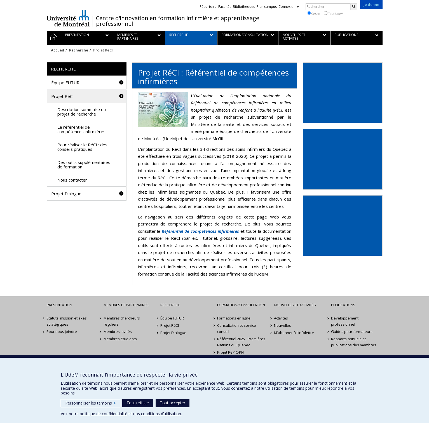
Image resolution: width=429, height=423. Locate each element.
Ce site (313, 13)
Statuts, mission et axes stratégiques (67, 321)
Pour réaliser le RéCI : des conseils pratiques (82, 147)
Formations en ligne (233, 318)
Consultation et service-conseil (237, 328)
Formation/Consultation (241, 304)
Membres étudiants (120, 338)
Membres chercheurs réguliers (122, 321)
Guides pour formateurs (351, 331)
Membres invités (118, 331)
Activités (281, 318)
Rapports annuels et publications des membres (353, 341)
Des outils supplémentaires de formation (83, 164)
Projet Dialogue (66, 193)
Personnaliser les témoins (90, 403)
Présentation (59, 304)
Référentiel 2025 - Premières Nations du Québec (241, 341)
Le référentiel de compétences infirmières (81, 129)
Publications (343, 304)
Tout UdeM (333, 13)
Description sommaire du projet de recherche (81, 112)
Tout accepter (172, 402)
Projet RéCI (62, 96)
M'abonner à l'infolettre (294, 332)
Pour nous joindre (62, 331)
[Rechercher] (353, 6)
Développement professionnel (344, 321)
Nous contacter (72, 180)
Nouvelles (282, 325)
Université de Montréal (68, 18)
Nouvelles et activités (295, 304)
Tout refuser (137, 402)
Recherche (78, 50)
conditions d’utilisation (161, 413)
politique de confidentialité (103, 413)
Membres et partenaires (126, 304)
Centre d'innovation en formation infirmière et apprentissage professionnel (177, 21)
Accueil (57, 50)
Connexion (288, 6)
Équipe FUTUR (65, 82)
